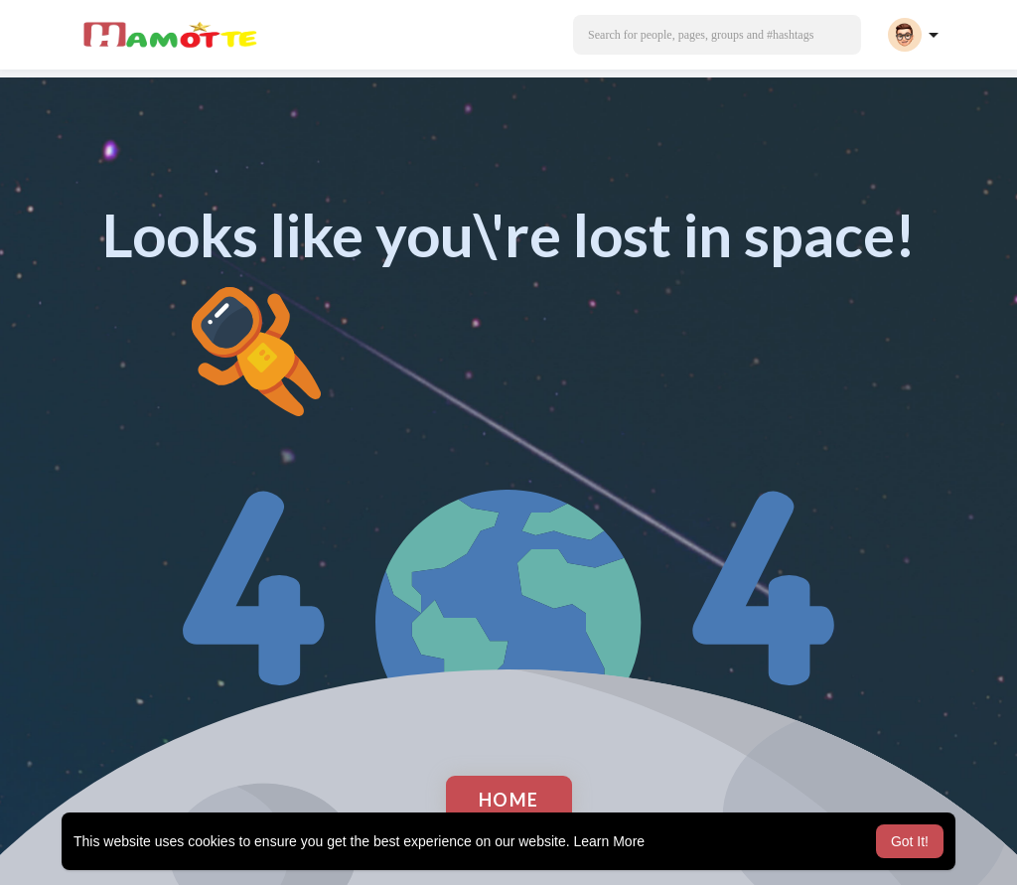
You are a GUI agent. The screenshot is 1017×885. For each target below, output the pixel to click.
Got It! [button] (910, 841)
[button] (717, 35)
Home (509, 800)
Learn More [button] (610, 841)
